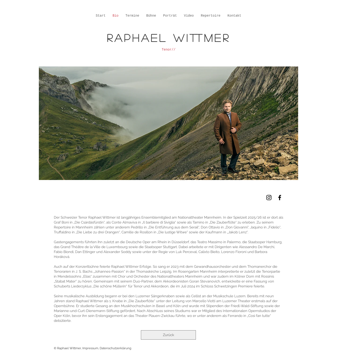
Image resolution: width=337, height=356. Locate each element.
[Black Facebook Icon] (279, 197)
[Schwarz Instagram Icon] (268, 197)
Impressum (90, 348)
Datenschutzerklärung (115, 348)
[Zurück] (168, 335)
